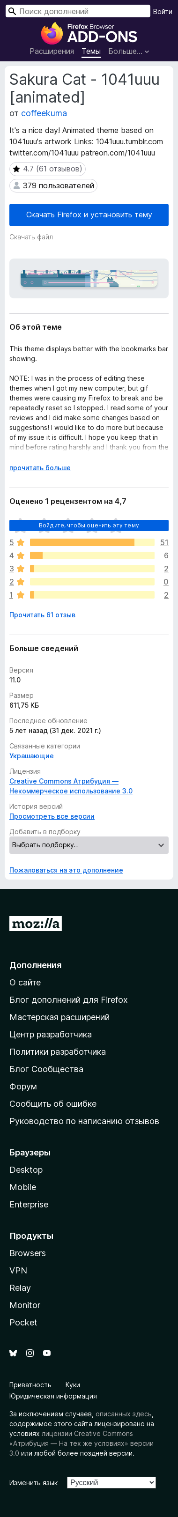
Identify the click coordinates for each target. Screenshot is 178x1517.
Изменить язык (33, 1483)
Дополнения (35, 965)
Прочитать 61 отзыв (42, 615)
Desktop (26, 1170)
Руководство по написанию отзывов (84, 1121)
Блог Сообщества (46, 1069)
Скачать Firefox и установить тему (89, 214)
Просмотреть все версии (52, 816)
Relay (20, 1288)
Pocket (23, 1322)
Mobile (22, 1187)
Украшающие (31, 756)
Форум (23, 1086)
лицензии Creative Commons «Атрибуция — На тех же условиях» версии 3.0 (81, 1443)
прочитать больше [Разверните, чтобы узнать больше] (40, 468)
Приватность (30, 1385)
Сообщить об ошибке (52, 1104)
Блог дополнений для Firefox (68, 1000)
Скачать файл (31, 237)
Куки (73, 1385)
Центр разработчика (50, 1034)
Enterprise (28, 1204)
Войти (162, 11)
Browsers (27, 1253)
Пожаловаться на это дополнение (66, 870)
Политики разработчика (57, 1052)
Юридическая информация (53, 1396)
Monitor (24, 1305)
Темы (91, 51)
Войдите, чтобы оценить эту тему (89, 525)
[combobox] (78, 11)
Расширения (52, 51)
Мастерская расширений (59, 1017)
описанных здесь (124, 1414)
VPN (18, 1270)
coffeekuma (44, 113)
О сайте (25, 982)
